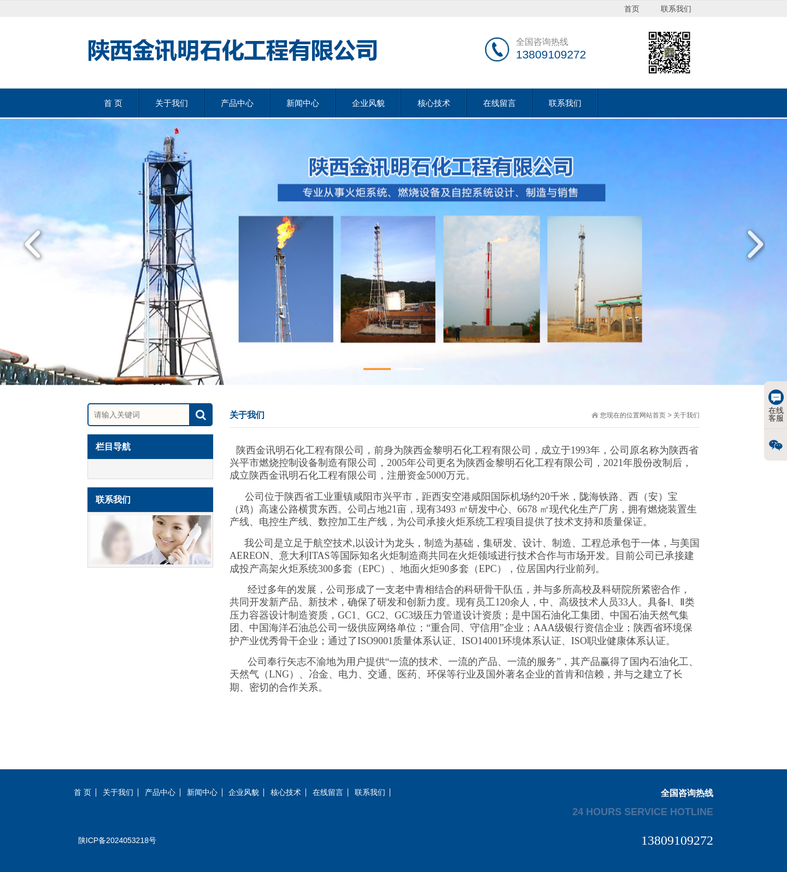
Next (751, 253)
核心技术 (434, 103)
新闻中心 (302, 103)
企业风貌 (368, 103)
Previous (35, 253)
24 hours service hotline (642, 811)
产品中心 (237, 103)
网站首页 (652, 415)
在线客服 (776, 406)
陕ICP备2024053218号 (117, 840)
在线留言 (499, 103)
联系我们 (565, 103)
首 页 (113, 103)
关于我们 (171, 103)
